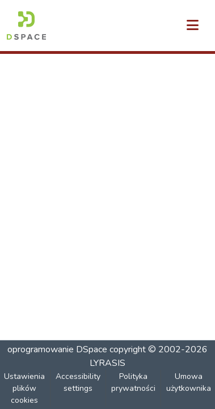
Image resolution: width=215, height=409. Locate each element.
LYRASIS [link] (107, 363)
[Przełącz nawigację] (192, 25)
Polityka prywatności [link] (133, 382)
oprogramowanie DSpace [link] (57, 349)
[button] (26, 25)
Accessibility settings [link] (78, 382)
